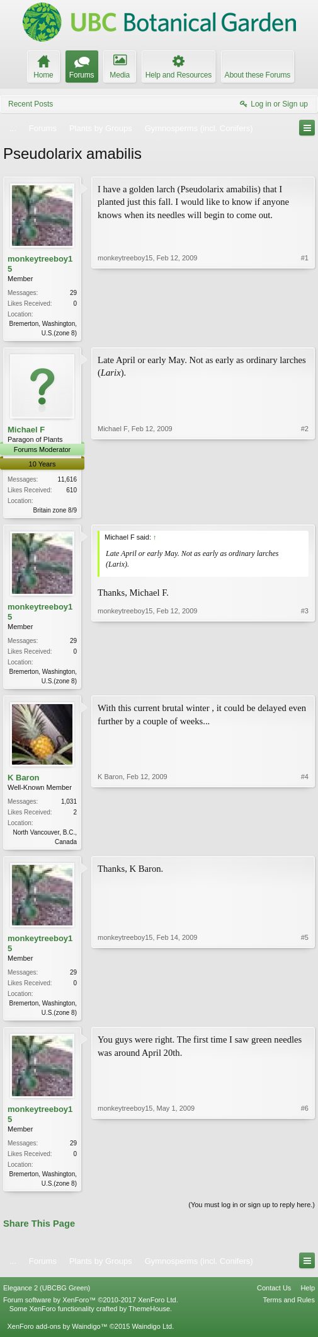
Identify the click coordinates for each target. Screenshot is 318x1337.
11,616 (67, 480)
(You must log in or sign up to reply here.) (251, 1212)
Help (307, 1295)
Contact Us (274, 1295)
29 (73, 292)
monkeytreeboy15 (40, 264)
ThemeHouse (149, 1316)
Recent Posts (30, 104)
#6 (305, 1188)
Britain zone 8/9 (55, 511)
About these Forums (257, 75)
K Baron (24, 781)
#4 (305, 844)
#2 (305, 510)
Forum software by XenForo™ (90, 1307)
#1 (305, 331)
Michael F (26, 431)
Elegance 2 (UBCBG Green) (46, 1295)
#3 (305, 682)
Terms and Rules (289, 1307)
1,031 (69, 805)
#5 (305, 1016)
